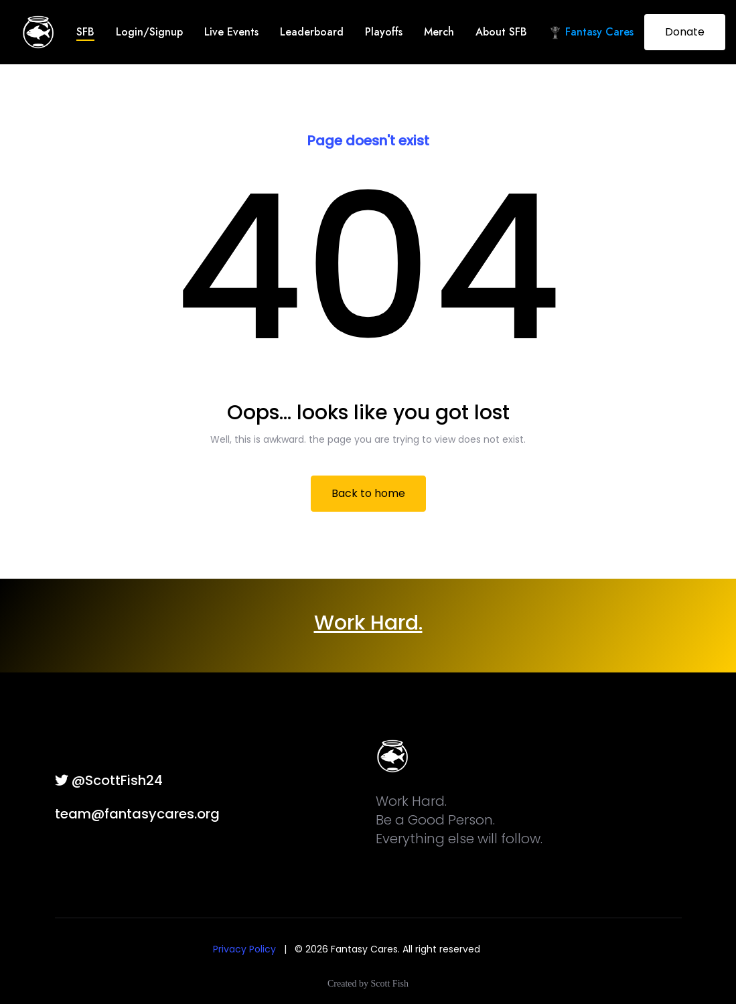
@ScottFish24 (109, 780)
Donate (685, 32)
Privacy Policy (244, 949)
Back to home (368, 493)
